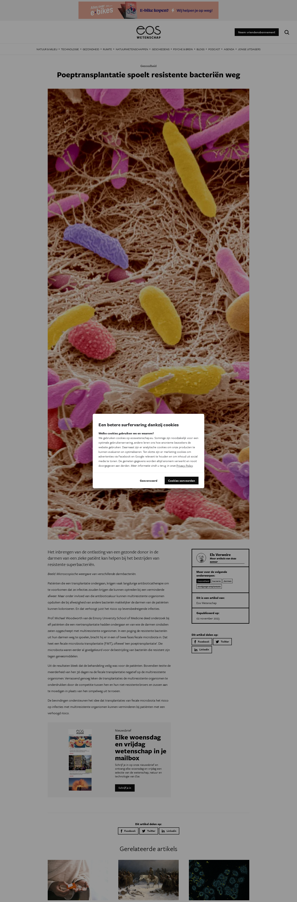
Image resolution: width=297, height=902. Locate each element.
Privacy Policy (184, 465)
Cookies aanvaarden (181, 480)
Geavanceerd (148, 480)
